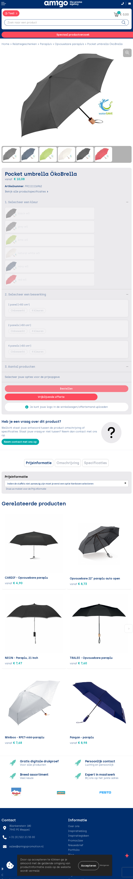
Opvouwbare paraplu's (69, 44)
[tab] (38, 423)
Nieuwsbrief (75, 804)
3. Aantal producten (20, 327)
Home (5, 44)
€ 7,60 (78, 623)
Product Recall (11, 853)
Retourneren (9, 844)
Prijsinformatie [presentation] (39, 423)
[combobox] (61, 22)
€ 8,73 (78, 543)
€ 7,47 (13, 623)
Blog (71, 814)
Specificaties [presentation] (95, 423)
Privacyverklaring (79, 844)
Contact (7, 834)
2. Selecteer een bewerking (25, 255)
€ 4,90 (14, 543)
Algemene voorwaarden (83, 834)
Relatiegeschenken (24, 44)
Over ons (73, 785)
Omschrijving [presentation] (68, 423)
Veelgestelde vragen (81, 819)
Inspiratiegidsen (78, 795)
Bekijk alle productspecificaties (26, 191)
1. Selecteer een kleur (21, 202)
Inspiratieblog (77, 790)
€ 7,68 (13, 702)
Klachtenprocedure (14, 848)
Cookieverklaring (79, 839)
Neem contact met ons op (20, 402)
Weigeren (104, 865)
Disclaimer (75, 848)
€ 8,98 (78, 702)
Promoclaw (75, 800)
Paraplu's (46, 44)
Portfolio (74, 809)
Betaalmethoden (12, 839)
